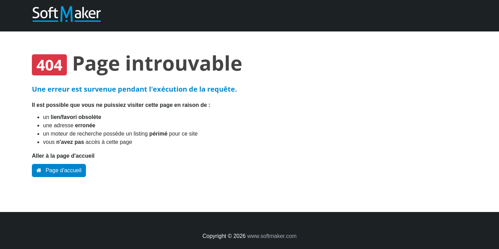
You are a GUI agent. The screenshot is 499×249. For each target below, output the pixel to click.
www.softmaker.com (271, 236)
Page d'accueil (58, 170)
